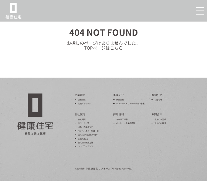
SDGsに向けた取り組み (88, 134)
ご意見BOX (83, 138)
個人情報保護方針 (85, 142)
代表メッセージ (84, 103)
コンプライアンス (85, 146)
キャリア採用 (121, 119)
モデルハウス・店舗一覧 (88, 130)
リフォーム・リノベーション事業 (130, 103)
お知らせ (158, 99)
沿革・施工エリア (85, 126)
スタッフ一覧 (83, 123)
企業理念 (81, 99)
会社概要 (81, 119)
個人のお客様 (160, 119)
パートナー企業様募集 (125, 123)
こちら (116, 47)
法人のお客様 (160, 123)
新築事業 (120, 99)
